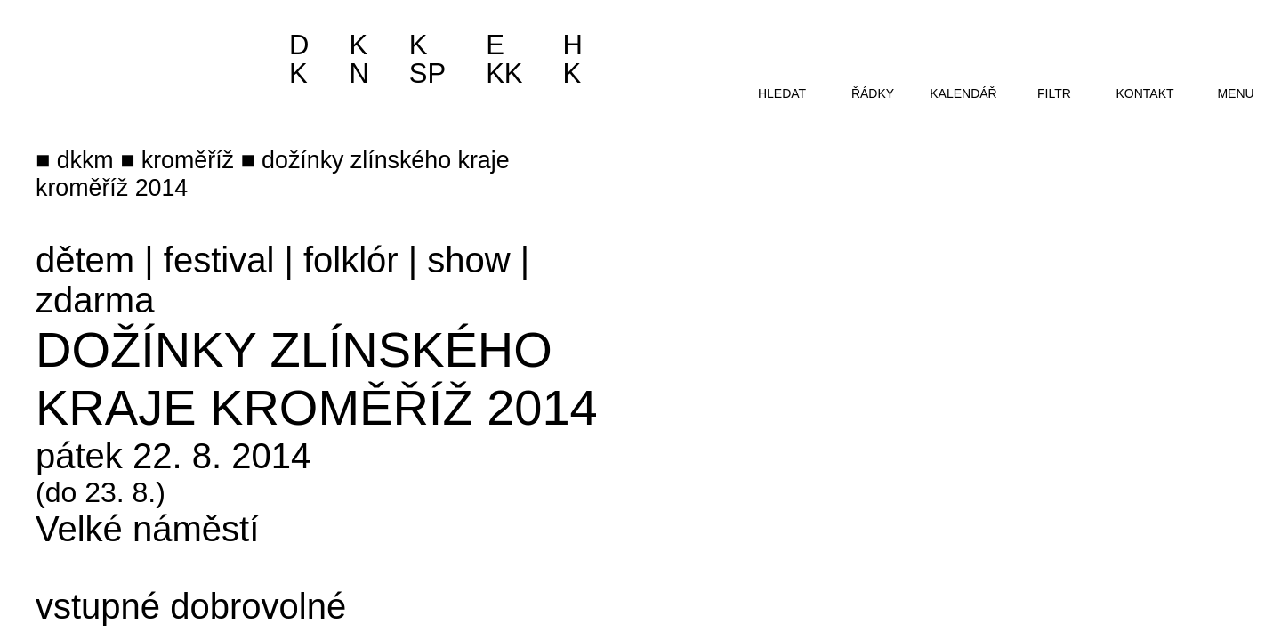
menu (1235, 93)
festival (219, 260)
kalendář (963, 93)
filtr (1054, 93)
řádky (872, 93)
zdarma (95, 300)
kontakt (1144, 93)
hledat (782, 93)
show (468, 260)
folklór (351, 260)
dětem (85, 260)
